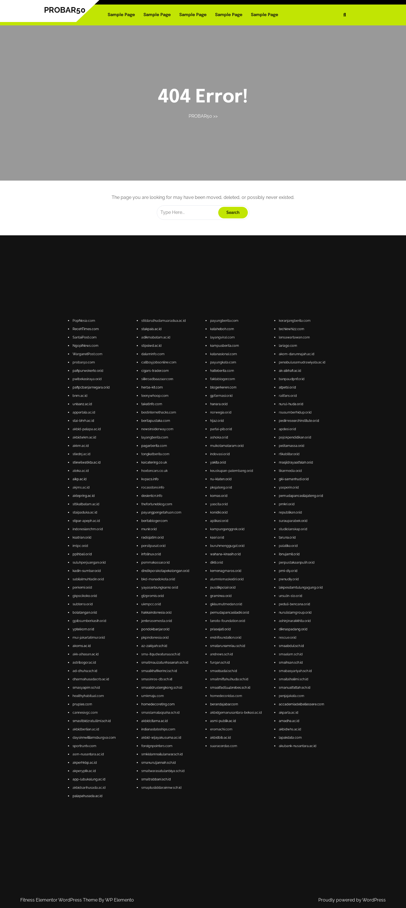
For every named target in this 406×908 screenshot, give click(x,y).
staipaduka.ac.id (180, 590)
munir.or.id (192, 593)
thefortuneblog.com (194, 588)
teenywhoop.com (193, 568)
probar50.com (180, 561)
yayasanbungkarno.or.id (194, 604)
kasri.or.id (205, 595)
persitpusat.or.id (193, 596)
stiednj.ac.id (179, 579)
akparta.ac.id (219, 628)
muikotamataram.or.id (207, 577)
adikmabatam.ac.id (194, 556)
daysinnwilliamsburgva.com (182, 633)
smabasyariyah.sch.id (220, 620)
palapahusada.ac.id (181, 644)
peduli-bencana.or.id (220, 607)
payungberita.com (207, 553)
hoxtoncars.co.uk (193, 582)
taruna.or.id (218, 595)
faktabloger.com (206, 564)
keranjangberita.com (220, 553)
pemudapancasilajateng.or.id (221, 587)
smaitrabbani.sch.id (194, 641)
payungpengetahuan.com (195, 590)
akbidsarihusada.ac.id (181, 643)
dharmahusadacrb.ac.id (181, 622)
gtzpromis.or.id (193, 606)
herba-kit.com (193, 566)
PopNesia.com (180, 553)
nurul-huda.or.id (219, 569)
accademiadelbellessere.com (221, 627)
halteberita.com (206, 563)
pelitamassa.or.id (219, 577)
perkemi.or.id (180, 604)
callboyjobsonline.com (194, 561)
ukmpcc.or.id (193, 607)
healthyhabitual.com (181, 625)
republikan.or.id (219, 590)
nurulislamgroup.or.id (220, 609)
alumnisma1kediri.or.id (207, 603)
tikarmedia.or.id (219, 582)
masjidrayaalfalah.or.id (220, 580)
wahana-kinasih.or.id (207, 598)
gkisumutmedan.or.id (207, 607)
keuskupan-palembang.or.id (208, 582)
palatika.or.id (219, 596)
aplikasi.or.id (206, 592)
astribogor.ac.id (180, 619)
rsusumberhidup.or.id (220, 571)
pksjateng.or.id (206, 585)
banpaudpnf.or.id (219, 564)
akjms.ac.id (179, 585)
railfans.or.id (219, 568)
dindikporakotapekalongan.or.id (195, 601)
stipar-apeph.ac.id (180, 592)
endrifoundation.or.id (207, 614)
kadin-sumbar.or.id (180, 601)
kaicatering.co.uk (193, 580)
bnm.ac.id (179, 568)
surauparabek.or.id (220, 592)
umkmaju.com (193, 625)
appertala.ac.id (180, 571)
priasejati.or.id (206, 612)
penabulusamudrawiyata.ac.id (221, 561)
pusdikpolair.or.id (206, 604)
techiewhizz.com (219, 555)
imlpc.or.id (179, 596)
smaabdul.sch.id (219, 615)
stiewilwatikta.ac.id (180, 580)
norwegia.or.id (206, 571)
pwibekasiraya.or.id (181, 564)
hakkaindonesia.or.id (194, 609)
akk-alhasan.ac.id (180, 617)
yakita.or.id (206, 580)
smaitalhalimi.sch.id (220, 622)
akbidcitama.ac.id (193, 630)
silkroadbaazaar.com (194, 564)
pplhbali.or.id (180, 598)
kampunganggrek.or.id (207, 593)
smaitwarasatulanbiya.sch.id (195, 639)
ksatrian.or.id (180, 595)
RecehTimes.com (180, 555)
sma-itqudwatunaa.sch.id (194, 617)
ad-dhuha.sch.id (180, 620)
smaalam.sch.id (219, 617)
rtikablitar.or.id (219, 579)
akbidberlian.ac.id (180, 631)
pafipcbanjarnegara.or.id (181, 566)
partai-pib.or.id (206, 574)
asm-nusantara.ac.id (181, 636)
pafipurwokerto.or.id (181, 563)
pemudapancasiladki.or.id (208, 609)
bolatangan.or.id (180, 609)
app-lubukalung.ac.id (181, 641)
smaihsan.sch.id (219, 619)
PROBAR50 (64, 10)
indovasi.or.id (206, 579)
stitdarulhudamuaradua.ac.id (195, 553)
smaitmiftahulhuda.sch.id (208, 622)
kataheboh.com (206, 555)
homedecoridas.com (207, 625)
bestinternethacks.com (194, 571)
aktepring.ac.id (180, 587)
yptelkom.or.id (180, 612)
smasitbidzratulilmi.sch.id (181, 630)
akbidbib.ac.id (206, 633)
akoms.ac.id (179, 615)
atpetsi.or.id (219, 566)
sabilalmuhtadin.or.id (181, 603)
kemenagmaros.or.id (207, 601)
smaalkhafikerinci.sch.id (194, 620)
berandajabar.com (207, 627)
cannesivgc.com (180, 628)
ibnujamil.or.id (219, 598)
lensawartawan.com (220, 556)
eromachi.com (206, 631)
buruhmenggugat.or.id (207, 596)
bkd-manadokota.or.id (194, 603)
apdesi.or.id (219, 574)
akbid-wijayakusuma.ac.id (195, 633)
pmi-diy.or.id (219, 601)
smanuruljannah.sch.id (194, 638)
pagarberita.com (193, 577)
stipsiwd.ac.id (193, 558)
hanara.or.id (206, 569)
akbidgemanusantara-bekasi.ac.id (209, 628)
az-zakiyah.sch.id (193, 615)
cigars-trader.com (194, 563)
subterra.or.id (180, 607)
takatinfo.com (193, 569)
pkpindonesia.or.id (194, 614)
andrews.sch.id (206, 617)
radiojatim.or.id (193, 595)
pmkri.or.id (218, 588)
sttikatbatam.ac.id (180, 588)
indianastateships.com (194, 631)
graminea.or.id (206, 606)
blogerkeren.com (206, 566)
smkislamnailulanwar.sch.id (195, 636)
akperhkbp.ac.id (180, 638)
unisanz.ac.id (180, 569)
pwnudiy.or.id (219, 603)
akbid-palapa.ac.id (180, 574)
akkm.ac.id (179, 577)
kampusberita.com (207, 558)
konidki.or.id (206, 590)
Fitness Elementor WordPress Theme (59, 900)
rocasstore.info (193, 585)
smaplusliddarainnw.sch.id (195, 643)
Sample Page (121, 15)
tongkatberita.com (194, 579)
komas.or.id (206, 587)
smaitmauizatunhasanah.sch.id (195, 619)
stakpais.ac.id (193, 555)
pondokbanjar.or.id (194, 612)
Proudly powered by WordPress (352, 900)
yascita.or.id (206, 588)
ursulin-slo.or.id (219, 606)
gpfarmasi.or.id (206, 568)
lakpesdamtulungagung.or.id (221, 604)
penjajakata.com (219, 625)
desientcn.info (193, 587)
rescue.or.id (219, 614)
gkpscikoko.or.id (180, 606)
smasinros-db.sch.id (194, 622)
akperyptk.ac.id (180, 639)
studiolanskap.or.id (220, 593)
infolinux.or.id (193, 598)
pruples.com (180, 627)
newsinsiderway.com (194, 574)
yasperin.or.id (219, 585)
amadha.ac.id (219, 630)
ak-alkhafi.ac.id (219, 563)
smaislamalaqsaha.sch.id (194, 628)
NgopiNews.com (180, 558)
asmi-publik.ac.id (206, 630)
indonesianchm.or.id (181, 593)
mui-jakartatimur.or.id (181, 614)
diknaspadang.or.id (220, 612)
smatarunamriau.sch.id (207, 615)
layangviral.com (206, 556)
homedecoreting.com (194, 627)
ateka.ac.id (179, 582)
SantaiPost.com (180, 556)
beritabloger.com (193, 592)
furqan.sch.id (206, 619)
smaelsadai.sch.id (206, 620)
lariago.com (219, 558)
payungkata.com (206, 561)
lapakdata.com (219, 633)
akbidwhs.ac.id (219, 631)
